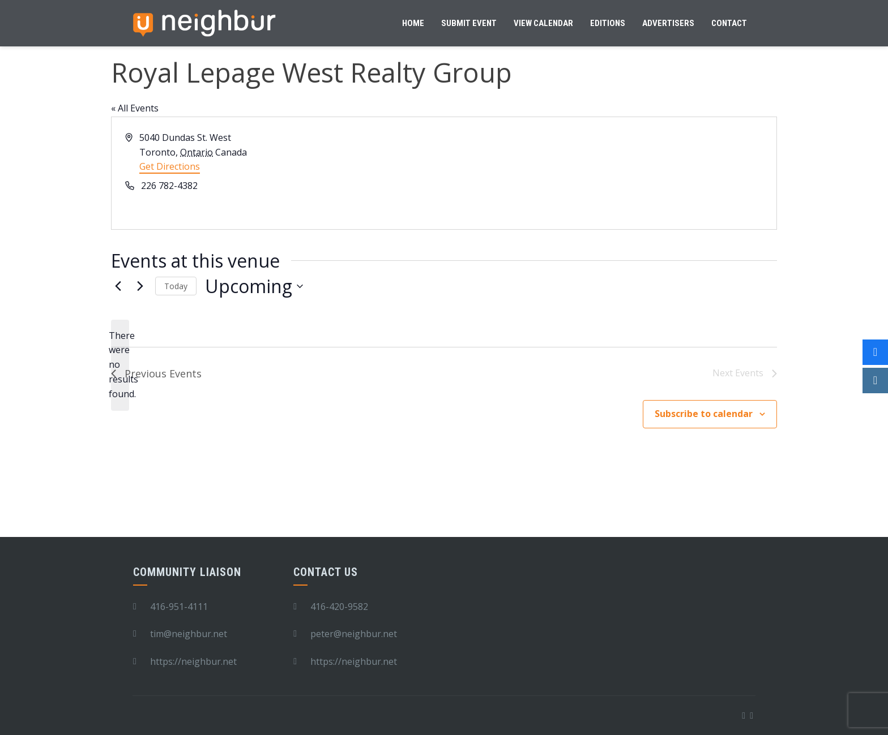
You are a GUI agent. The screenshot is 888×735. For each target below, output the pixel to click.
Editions (607, 23)
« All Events (135, 108)
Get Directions (169, 166)
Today (175, 286)
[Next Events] (140, 286)
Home (413, 23)
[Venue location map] (609, 173)
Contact (729, 23)
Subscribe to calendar (704, 413)
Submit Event (469, 23)
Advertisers (668, 23)
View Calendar (543, 23)
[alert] (120, 365)
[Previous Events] (118, 286)
